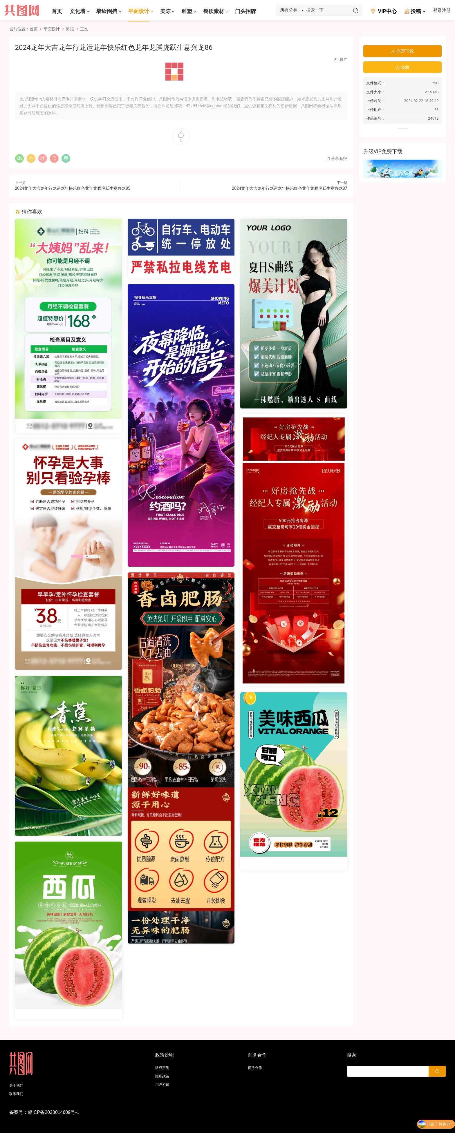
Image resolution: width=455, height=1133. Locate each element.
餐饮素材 (213, 11)
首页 (57, 11)
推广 (343, 59)
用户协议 (162, 1085)
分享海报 (336, 158)
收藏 (402, 67)
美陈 (165, 11)
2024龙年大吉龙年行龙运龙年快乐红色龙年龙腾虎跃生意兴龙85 (72, 188)
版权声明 (162, 1068)
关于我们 (16, 1085)
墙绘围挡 (106, 11)
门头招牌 (245, 11)
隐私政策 (162, 1076)
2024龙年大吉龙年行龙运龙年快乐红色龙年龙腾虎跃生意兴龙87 (289, 188)
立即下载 (402, 51)
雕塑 (187, 11)
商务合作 (255, 1068)
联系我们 (16, 1094)
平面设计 (138, 11)
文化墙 (77, 11)
